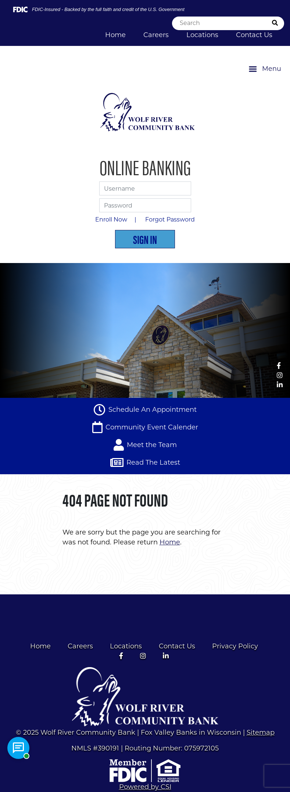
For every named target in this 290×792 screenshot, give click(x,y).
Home (40, 646)
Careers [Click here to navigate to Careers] (156, 35)
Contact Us (177, 646)
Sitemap (261, 732)
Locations (126, 646)
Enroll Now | (117, 219)
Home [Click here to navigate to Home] (115, 35)
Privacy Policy (235, 646)
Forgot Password (170, 219)
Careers (80, 646)
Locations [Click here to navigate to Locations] (202, 35)
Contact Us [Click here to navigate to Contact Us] (254, 35)
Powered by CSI (145, 787)
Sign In (145, 239)
